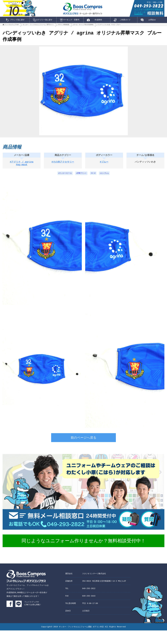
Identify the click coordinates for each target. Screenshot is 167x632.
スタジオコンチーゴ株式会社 (94, 575)
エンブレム (105, 175)
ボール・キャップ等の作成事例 (83, 25)
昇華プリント (82, 175)
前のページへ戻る (83, 439)
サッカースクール (65, 175)
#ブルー (104, 163)
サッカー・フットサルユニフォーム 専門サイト (38, 25)
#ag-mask (21, 166)
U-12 (94, 175)
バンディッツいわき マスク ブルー (109, 25)
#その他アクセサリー (63, 163)
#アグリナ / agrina (21, 163)
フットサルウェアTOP (12, 25)
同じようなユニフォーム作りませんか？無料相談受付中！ (83, 542)
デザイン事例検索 (63, 25)
